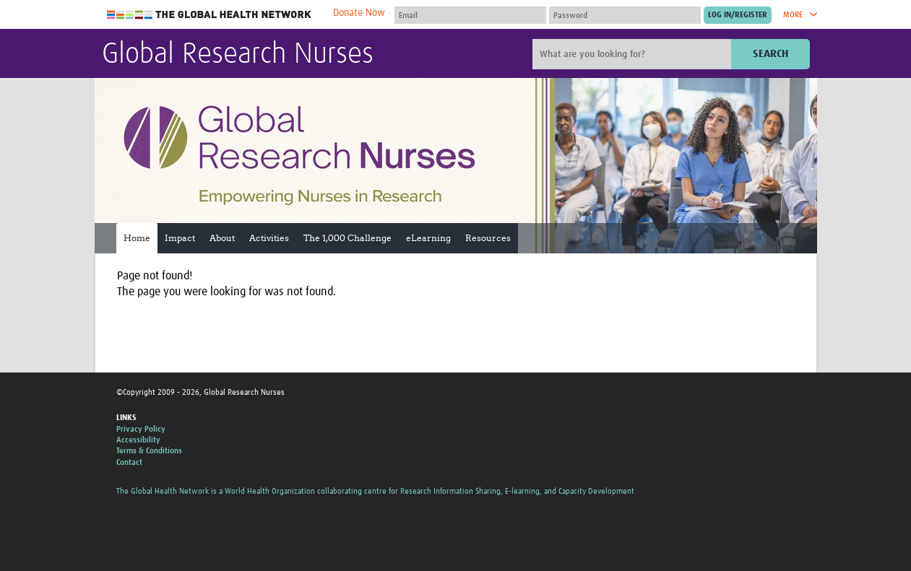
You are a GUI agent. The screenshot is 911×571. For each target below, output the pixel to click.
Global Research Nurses (238, 54)
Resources (488, 237)
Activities (269, 237)
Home (137, 237)
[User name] (470, 15)
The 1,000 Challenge (347, 237)
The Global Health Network (209, 15)
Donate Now (359, 13)
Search (770, 53)
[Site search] (633, 54)
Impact (180, 237)
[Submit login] (738, 15)
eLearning (428, 237)
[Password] (625, 15)
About (222, 237)
